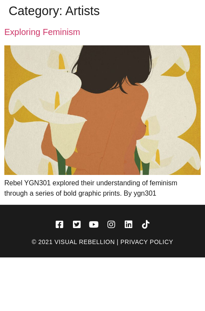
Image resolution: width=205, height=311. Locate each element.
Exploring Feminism (42, 32)
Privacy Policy (146, 241)
